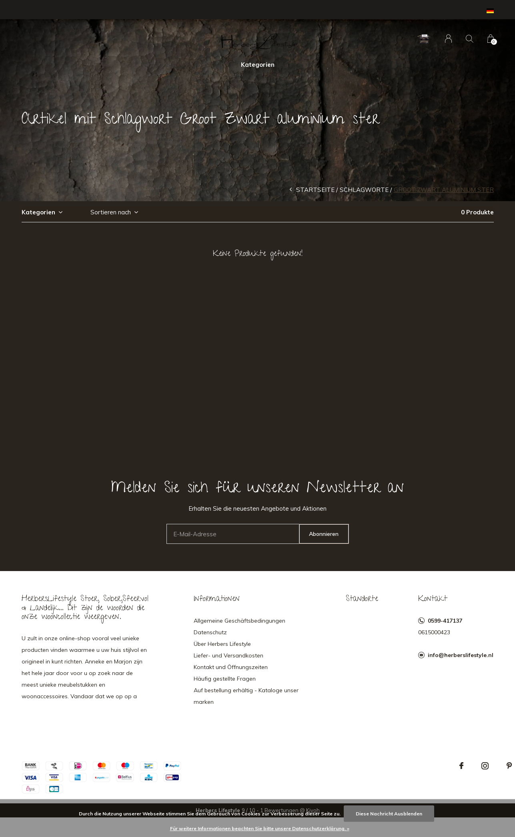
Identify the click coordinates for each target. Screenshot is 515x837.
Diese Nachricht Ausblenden (389, 814)
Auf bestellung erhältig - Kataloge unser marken (246, 696)
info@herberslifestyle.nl (460, 655)
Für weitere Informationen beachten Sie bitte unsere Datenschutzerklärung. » (259, 828)
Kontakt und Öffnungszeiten (231, 667)
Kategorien (258, 64)
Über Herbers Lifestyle (222, 643)
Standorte (362, 599)
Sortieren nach (110, 212)
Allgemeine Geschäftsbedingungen (239, 620)
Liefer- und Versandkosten (228, 655)
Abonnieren (324, 533)
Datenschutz (210, 632)
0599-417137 (445, 620)
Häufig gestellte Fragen (225, 678)
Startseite (315, 190)
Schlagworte (364, 190)
